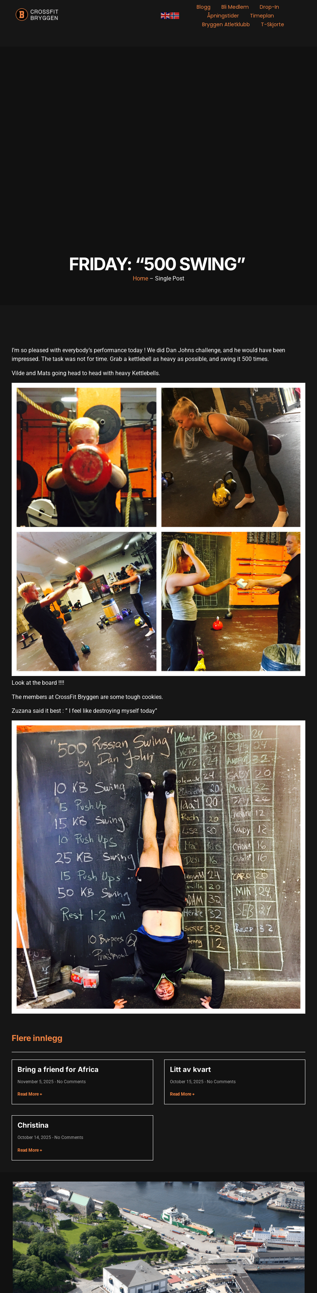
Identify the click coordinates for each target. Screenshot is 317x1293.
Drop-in (269, 7)
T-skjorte (272, 24)
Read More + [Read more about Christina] (30, 1150)
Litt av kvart (190, 1069)
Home (140, 278)
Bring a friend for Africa (58, 1069)
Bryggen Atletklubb (226, 24)
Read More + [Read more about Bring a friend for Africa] (30, 1094)
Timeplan (262, 15)
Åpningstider (223, 15)
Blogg (203, 7)
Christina (33, 1125)
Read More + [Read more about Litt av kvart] (182, 1094)
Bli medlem (235, 7)
